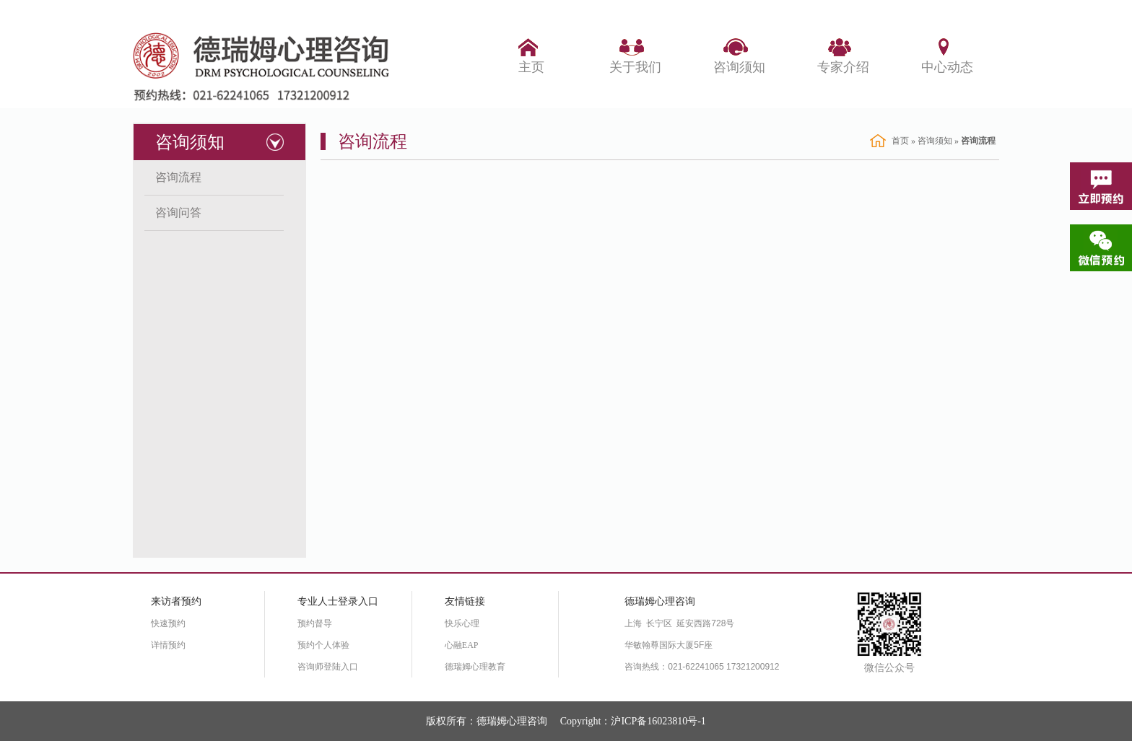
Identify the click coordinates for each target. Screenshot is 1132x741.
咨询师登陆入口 (327, 667)
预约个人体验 (323, 645)
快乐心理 (462, 623)
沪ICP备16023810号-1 (658, 721)
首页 (900, 141)
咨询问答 (178, 212)
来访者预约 (176, 601)
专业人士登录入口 (337, 601)
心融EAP (462, 645)
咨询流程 (178, 177)
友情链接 (465, 601)
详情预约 (168, 645)
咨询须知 (190, 142)
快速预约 (168, 623)
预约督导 (314, 623)
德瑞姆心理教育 (475, 667)
